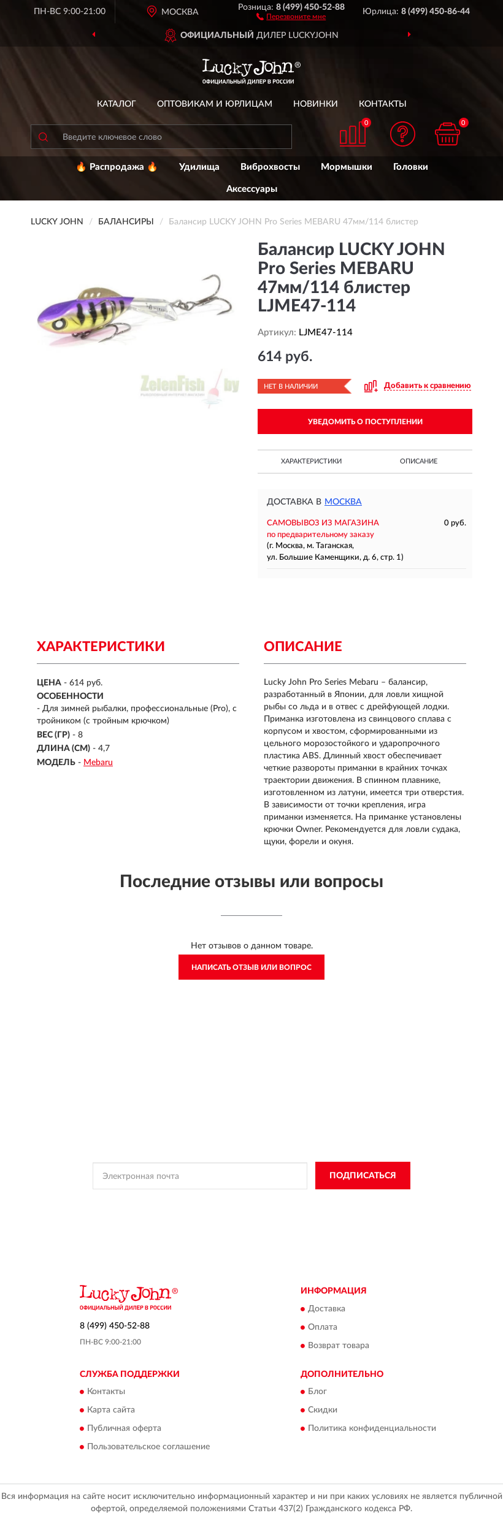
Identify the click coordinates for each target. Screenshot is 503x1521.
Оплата (322, 1327)
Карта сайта (111, 1410)
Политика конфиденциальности (372, 1429)
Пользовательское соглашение (148, 1447)
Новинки (315, 104)
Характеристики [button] (311, 461)
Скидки (322, 1410)
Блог (317, 1392)
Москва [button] (343, 502)
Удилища (199, 167)
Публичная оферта (124, 1429)
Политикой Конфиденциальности (311, 1203)
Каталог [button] (116, 104)
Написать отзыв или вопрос (251, 967)
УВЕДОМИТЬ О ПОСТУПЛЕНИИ (365, 421)
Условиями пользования (230, 1214)
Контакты (383, 104)
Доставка (326, 1309)
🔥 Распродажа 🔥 (116, 167)
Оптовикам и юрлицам (214, 104)
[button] (291, 16)
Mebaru (98, 762)
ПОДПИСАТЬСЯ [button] (362, 1176)
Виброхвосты (270, 167)
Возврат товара (338, 1345)
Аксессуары (251, 189)
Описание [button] (418, 461)
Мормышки (346, 167)
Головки (410, 167)
